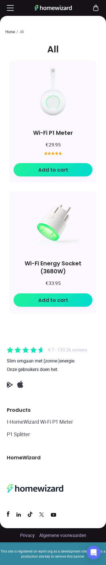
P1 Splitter (18, 434)
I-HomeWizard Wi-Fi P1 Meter (40, 421)
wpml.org (45, 551)
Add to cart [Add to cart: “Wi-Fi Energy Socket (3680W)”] (53, 300)
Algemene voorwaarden (62, 535)
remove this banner (69, 556)
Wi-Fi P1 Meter (53, 132)
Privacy (27, 535)
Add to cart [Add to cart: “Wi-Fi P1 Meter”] (53, 170)
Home (10, 31)
